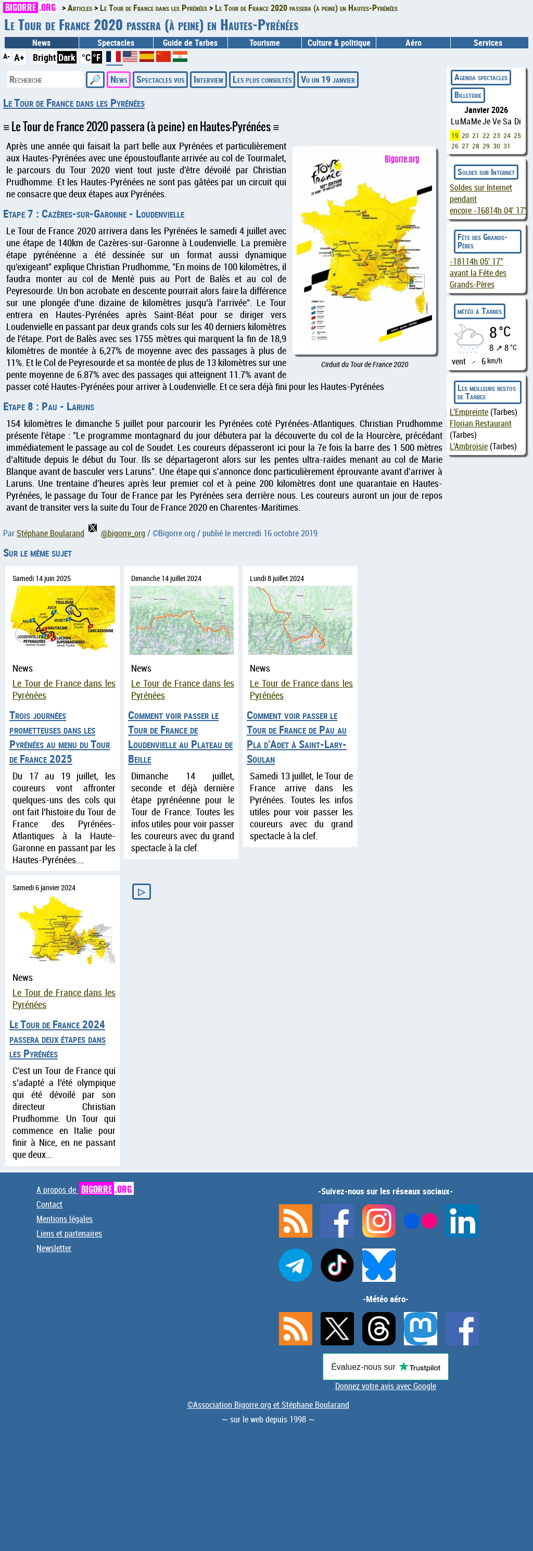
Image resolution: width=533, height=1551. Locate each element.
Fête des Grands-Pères (482, 241)
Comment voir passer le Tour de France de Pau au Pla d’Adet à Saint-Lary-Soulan (297, 737)
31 (507, 145)
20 (465, 135)
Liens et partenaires (69, 1233)
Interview (208, 79)
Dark (66, 57)
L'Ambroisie (469, 446)
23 (496, 135)
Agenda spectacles (480, 77)
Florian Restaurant (481, 423)
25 (517, 135)
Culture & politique (339, 42)
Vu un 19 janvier (328, 79)
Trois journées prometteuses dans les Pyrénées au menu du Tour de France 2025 (59, 737)
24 (507, 135)
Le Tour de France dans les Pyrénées (74, 102)
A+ (19, 57)
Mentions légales (64, 1219)
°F (97, 57)
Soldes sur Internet (486, 172)
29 (486, 145)
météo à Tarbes (480, 311)
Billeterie (467, 94)
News (41, 42)
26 (455, 145)
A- (6, 56)
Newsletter (53, 1248)
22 (486, 135)
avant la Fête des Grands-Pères (478, 273)
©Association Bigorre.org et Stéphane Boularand (268, 1404)
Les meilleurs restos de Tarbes (487, 392)
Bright (44, 57)
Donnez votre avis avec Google (385, 1386)
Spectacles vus (160, 79)
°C (86, 57)
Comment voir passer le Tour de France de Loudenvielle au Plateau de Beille (180, 737)
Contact (49, 1204)
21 (475, 135)
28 (475, 145)
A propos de (85, 1189)
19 (455, 135)
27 (465, 145)
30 (496, 145)
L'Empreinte (469, 412)
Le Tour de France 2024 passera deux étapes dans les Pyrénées (57, 1039)
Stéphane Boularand (50, 533)
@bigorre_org (116, 533)
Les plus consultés (262, 79)
